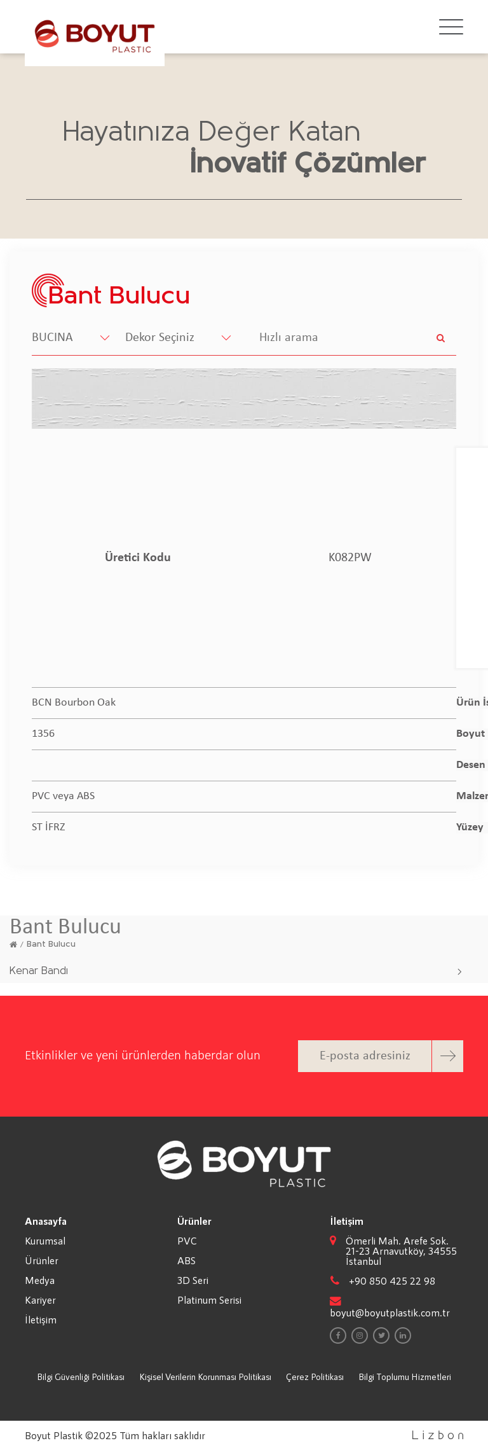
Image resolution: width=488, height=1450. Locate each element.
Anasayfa (46, 1221)
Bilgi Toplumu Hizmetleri (404, 1376)
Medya (40, 1280)
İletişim (41, 1319)
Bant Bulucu (51, 944)
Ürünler (41, 1260)
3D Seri (192, 1280)
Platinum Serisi (209, 1300)
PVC (187, 1241)
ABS (186, 1260)
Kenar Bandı (39, 971)
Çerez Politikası (315, 1376)
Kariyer (40, 1300)
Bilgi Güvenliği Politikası (81, 1376)
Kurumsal (45, 1241)
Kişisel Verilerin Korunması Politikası (205, 1376)
